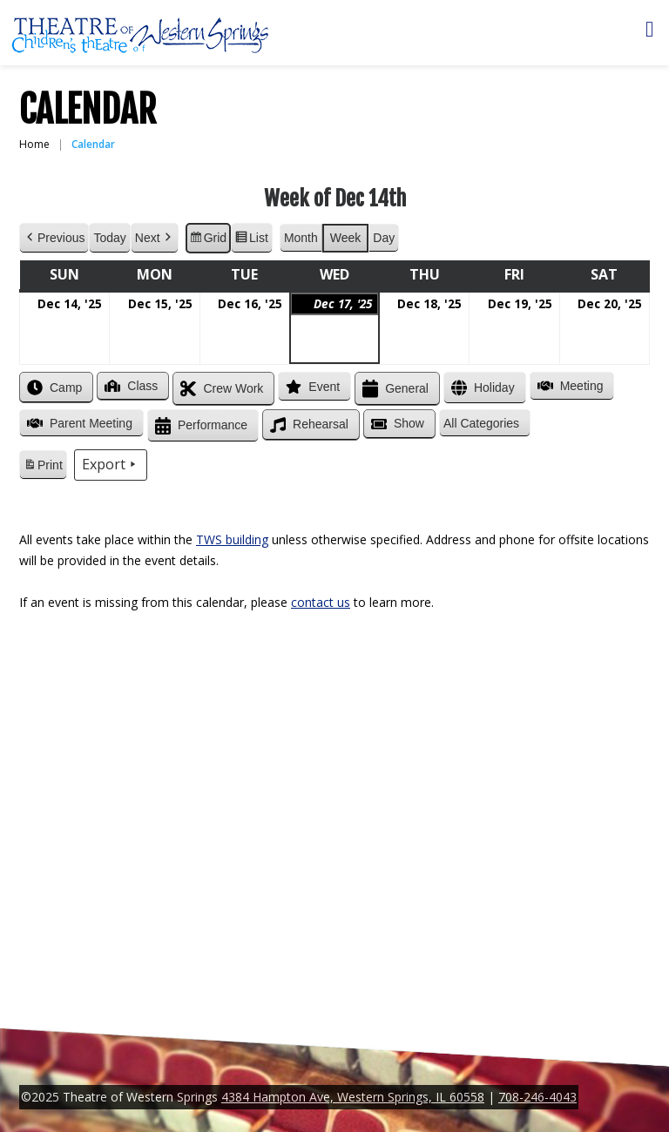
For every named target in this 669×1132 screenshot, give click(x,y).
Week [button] (346, 238)
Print (43, 468)
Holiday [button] (481, 388)
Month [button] (301, 238)
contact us (320, 602)
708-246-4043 (537, 1096)
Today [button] (109, 238)
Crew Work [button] (220, 388)
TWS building (232, 539)
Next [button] (154, 238)
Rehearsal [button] (307, 425)
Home (34, 144)
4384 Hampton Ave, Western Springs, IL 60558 (352, 1096)
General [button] (394, 388)
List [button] (251, 240)
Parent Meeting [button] (78, 423)
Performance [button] (199, 426)
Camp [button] (53, 387)
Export (110, 465)
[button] (484, 423)
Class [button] (129, 385)
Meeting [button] (569, 385)
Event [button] (311, 386)
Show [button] (396, 424)
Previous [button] (54, 238)
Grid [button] (207, 240)
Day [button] (384, 238)
